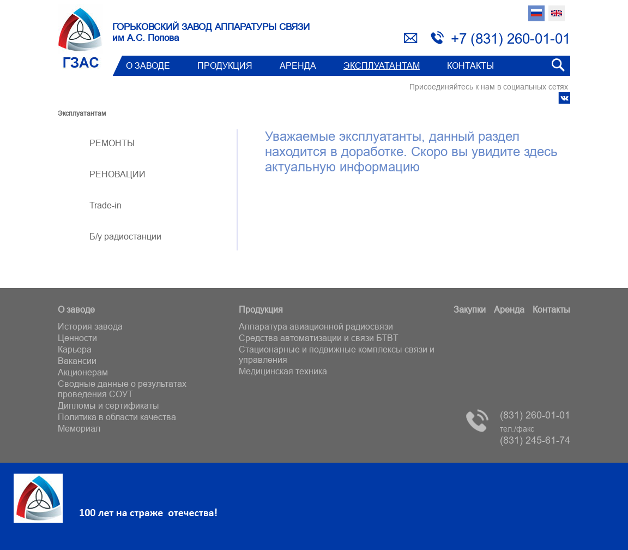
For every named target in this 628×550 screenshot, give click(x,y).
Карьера (75, 349)
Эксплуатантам (381, 65)
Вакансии (77, 361)
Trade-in (105, 205)
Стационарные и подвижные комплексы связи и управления (336, 354)
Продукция (224, 65)
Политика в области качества (117, 417)
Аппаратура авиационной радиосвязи (316, 326)
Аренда (298, 65)
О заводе (148, 65)
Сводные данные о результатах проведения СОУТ (122, 389)
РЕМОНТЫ (112, 143)
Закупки (470, 309)
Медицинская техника (283, 371)
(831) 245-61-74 (535, 435)
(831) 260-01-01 (535, 415)
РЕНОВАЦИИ (117, 174)
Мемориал (79, 428)
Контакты (470, 65)
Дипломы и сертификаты (108, 405)
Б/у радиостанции (125, 236)
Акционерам (83, 372)
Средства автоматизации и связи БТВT (318, 338)
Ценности (77, 338)
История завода (90, 326)
